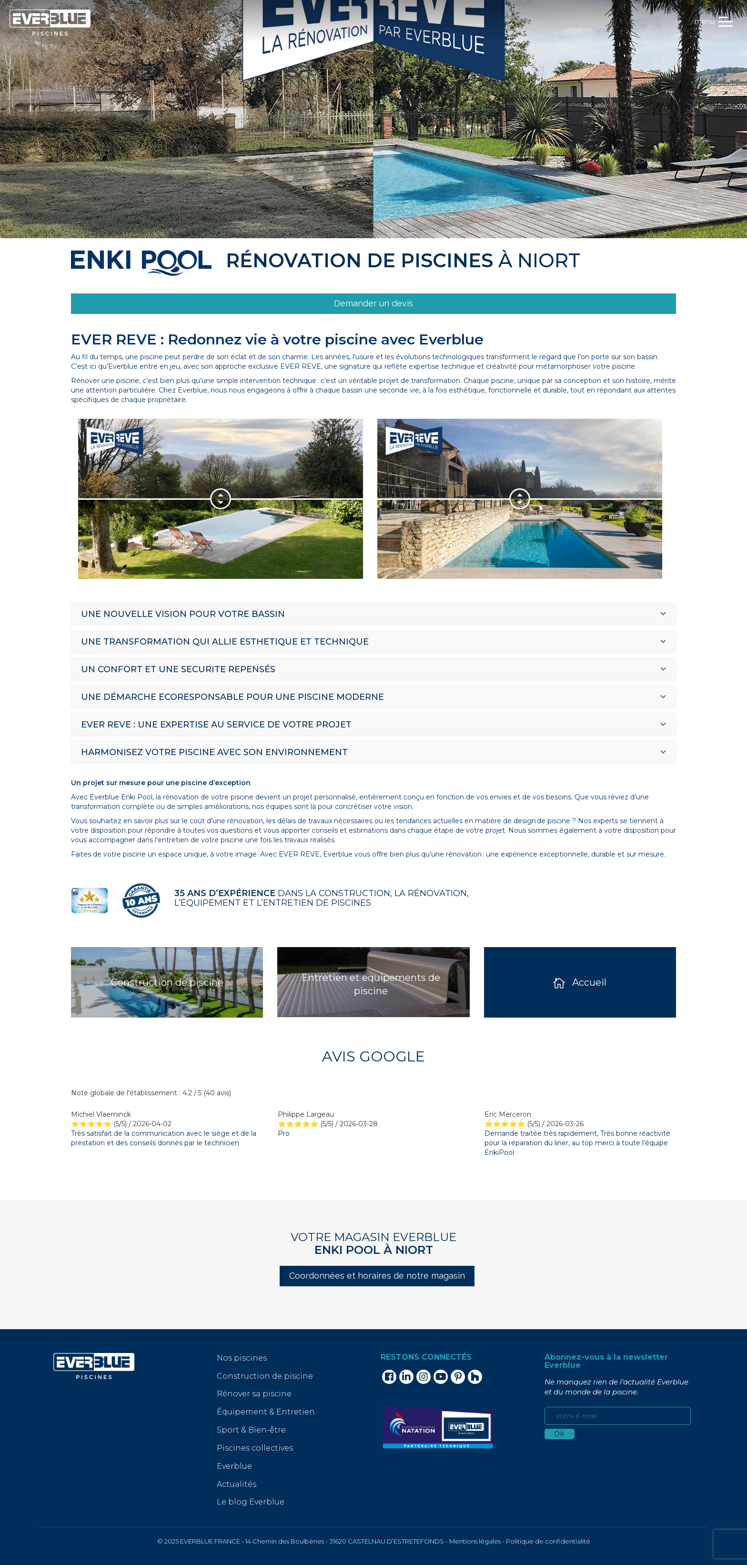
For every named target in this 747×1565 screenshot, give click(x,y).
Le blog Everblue (250, 1501)
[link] (373, 303)
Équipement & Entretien (266, 1411)
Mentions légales (475, 1541)
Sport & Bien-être (251, 1429)
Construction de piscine (265, 1376)
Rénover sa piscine (254, 1393)
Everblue (234, 1466)
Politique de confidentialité (548, 1541)
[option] (213, 499)
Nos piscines (242, 1358)
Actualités (236, 1484)
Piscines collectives (255, 1448)
